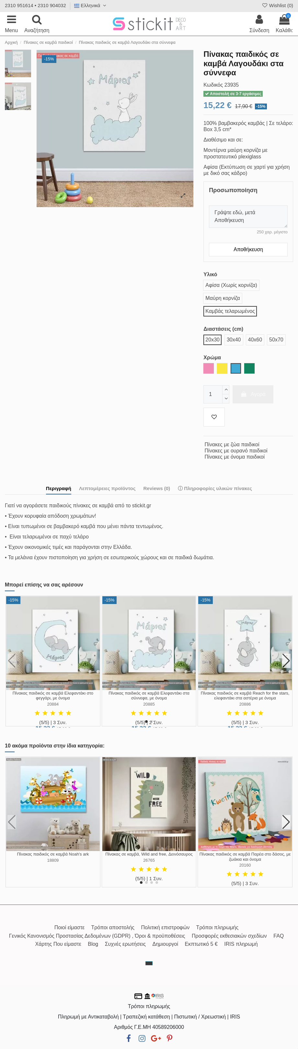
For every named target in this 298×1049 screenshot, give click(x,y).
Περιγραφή (58, 488)
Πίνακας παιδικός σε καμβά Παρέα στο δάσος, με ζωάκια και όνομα (245, 857)
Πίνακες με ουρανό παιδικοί (236, 450)
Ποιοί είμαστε (69, 927)
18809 (53, 860)
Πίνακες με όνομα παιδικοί (235, 457)
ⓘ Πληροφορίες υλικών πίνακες (215, 488)
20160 (245, 865)
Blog (93, 944)
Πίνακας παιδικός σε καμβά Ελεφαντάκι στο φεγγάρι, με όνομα (53, 696)
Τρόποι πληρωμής (217, 927)
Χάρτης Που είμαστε (58, 944)
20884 (53, 704)
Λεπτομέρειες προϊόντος (107, 488)
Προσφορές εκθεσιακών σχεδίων (229, 936)
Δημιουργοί (165, 944)
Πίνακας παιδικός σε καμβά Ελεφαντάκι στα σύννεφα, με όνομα (149, 696)
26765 (149, 860)
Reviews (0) (156, 488)
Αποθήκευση (248, 249)
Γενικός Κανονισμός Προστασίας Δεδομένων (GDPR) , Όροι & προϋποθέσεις (97, 936)
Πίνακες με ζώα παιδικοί (232, 444)
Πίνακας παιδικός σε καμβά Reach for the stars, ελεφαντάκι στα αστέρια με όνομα (245, 696)
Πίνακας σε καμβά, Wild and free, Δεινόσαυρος (148, 854)
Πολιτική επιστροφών (165, 927)
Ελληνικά (91, 5)
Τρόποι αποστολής (112, 927)
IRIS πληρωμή (241, 944)
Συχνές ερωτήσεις (125, 944)
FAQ (278, 936)
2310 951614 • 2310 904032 (35, 5)
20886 (245, 704)
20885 (149, 704)
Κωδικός (213, 85)
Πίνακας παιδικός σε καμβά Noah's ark (53, 854)
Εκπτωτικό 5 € (201, 944)
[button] (146, 721)
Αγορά (253, 394)
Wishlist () (277, 5)
